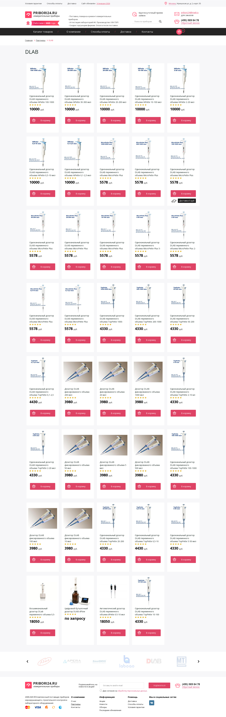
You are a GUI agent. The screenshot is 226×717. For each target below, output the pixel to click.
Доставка (71, 3)
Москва (172, 3)
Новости (103, 704)
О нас (73, 701)
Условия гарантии (33, 3)
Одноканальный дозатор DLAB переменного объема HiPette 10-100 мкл (148, 99)
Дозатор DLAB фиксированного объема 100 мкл (41, 538)
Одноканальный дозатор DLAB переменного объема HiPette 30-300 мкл (78, 99)
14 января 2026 (103, 3)
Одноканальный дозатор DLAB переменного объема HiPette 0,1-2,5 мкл (78, 172)
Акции (102, 701)
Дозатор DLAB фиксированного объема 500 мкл (147, 465)
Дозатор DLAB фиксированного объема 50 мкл (77, 465)
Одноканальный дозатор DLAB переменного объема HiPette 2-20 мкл (182, 99)
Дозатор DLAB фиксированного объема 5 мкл (113, 465)
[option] (44, 661)
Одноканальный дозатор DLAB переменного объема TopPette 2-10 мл (182, 391)
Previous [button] (27, 661)
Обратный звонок (190, 22)
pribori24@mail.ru (189, 12)
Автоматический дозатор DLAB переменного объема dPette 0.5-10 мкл (112, 611)
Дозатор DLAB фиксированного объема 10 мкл (77, 538)
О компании (73, 31)
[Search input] (146, 21)
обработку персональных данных (132, 691)
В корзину (45, 120)
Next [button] (198, 661)
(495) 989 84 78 (190, 20)
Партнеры (76, 704)
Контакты (147, 31)
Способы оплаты (54, 3)
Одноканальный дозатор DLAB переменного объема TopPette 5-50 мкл (183, 538)
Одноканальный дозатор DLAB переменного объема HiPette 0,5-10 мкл (42, 172)
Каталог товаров (43, 31)
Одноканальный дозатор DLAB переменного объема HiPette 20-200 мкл (113, 99)
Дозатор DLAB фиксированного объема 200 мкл (77, 391)
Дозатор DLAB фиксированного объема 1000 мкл (147, 391)
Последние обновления (110, 710)
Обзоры (103, 707)
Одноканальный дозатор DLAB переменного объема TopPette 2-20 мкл (42, 465)
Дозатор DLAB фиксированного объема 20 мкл (112, 391)
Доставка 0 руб (186, 200)
